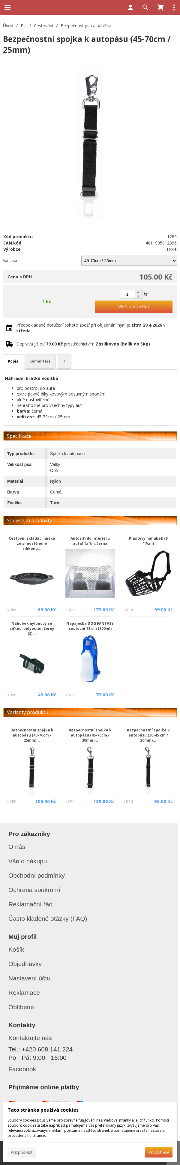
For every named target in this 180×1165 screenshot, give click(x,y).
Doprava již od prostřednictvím (83, 344)
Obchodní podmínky (36, 875)
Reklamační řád (30, 904)
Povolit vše (159, 1152)
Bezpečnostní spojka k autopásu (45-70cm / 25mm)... (31, 735)
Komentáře (40, 361)
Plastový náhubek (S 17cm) (148, 541)
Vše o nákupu (27, 861)
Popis (13, 361)
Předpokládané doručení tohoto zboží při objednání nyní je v (90, 327)
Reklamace (24, 992)
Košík (16, 949)
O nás (16, 846)
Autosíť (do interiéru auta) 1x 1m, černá (90, 541)
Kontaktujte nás (30, 1037)
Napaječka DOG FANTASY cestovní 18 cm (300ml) (90, 626)
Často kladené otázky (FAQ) (47, 918)
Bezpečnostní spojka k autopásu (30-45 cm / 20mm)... (148, 735)
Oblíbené (21, 1006)
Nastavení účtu (29, 978)
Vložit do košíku (133, 307)
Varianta (10, 260)
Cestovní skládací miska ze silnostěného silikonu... (32, 543)
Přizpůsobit (21, 1152)
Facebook (22, 1069)
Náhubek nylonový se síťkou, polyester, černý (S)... (32, 628)
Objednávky (25, 963)
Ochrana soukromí (34, 889)
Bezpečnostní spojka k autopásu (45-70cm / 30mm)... (90, 735)
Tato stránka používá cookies (43, 1110)
